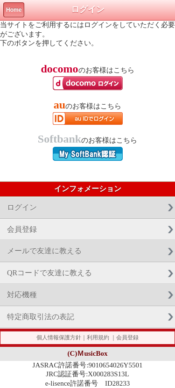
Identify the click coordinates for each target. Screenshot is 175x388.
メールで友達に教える (44, 251)
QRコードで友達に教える (49, 273)
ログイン (22, 207)
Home (13, 10)
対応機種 (22, 295)
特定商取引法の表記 (40, 317)
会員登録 (22, 229)
